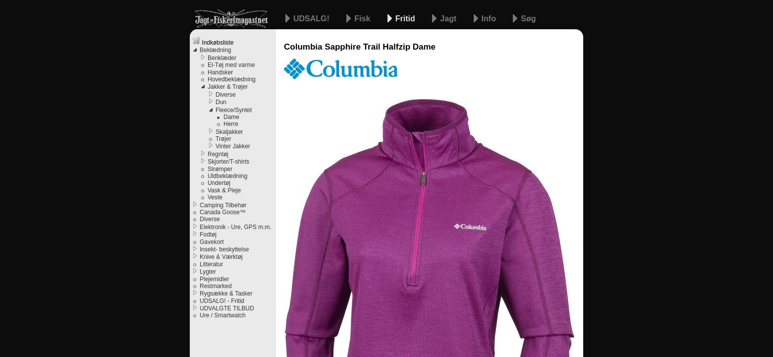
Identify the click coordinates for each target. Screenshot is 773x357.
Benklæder (222, 58)
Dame (231, 117)
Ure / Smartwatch (223, 315)
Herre (230, 123)
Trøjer (223, 138)
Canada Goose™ (223, 212)
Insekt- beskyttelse (224, 249)
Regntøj (218, 154)
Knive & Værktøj (221, 256)
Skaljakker (229, 131)
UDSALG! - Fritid (222, 301)
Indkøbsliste (212, 41)
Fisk (363, 18)
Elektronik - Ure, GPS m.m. (236, 227)
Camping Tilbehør (223, 205)
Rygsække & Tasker (226, 293)
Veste (215, 197)
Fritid (406, 18)
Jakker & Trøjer (228, 86)
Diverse (226, 94)
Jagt (449, 18)
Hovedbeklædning (232, 79)
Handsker (220, 72)
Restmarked (216, 286)
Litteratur (211, 264)
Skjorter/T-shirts (228, 161)
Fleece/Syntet (234, 110)
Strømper (220, 169)
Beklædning (215, 50)
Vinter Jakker (233, 146)
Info (490, 18)
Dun (221, 102)
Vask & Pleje (224, 190)
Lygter (208, 271)
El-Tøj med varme (231, 64)
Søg (528, 18)
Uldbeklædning (227, 176)
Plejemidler (214, 279)
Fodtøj (208, 234)
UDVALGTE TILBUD (227, 308)
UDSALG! (312, 18)
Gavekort (212, 241)
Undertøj (219, 182)
